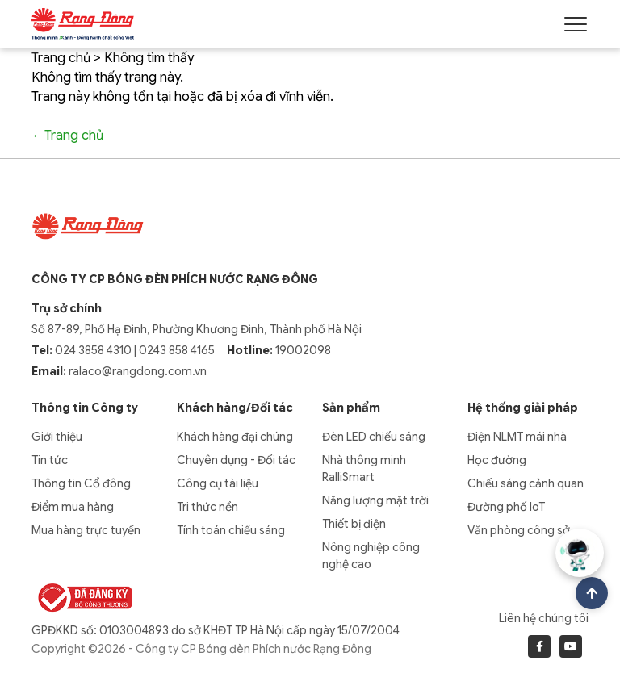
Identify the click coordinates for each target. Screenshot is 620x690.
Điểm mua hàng (72, 507)
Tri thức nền (207, 507)
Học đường (496, 460)
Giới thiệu (56, 436)
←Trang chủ (67, 136)
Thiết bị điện (354, 523)
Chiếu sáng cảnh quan (525, 483)
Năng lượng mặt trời (375, 500)
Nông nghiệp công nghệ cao (371, 555)
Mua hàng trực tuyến (85, 530)
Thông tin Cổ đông (81, 483)
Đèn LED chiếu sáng (373, 436)
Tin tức (49, 460)
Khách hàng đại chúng (235, 436)
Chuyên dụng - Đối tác (236, 460)
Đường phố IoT (506, 507)
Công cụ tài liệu (217, 483)
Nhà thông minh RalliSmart (364, 468)
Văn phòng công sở (518, 530)
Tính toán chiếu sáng (231, 530)
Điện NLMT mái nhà (517, 436)
